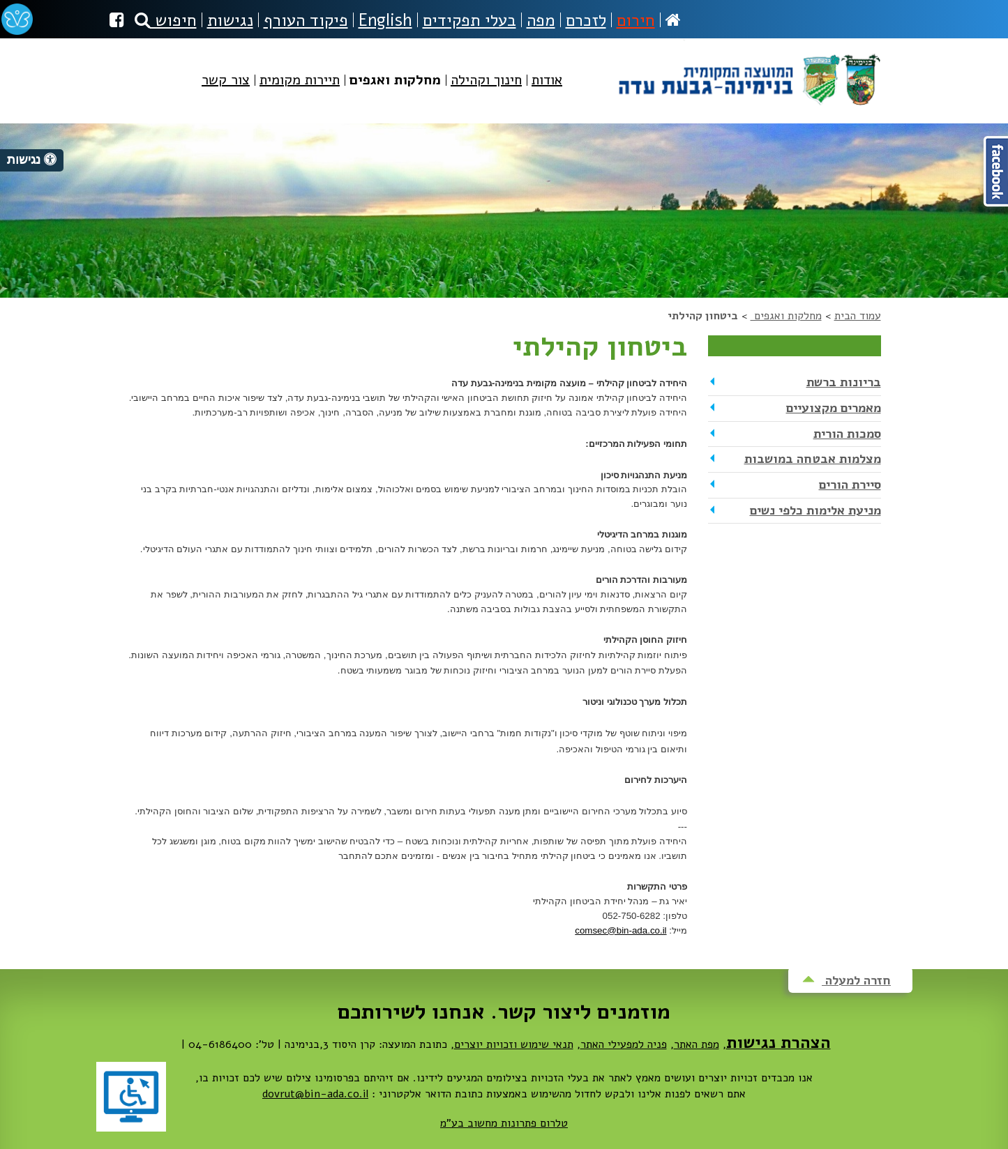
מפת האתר (696, 1044)
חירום (636, 20)
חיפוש (166, 20)
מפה (541, 20)
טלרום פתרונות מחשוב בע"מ (504, 1123)
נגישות (230, 20)
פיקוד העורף (306, 20)
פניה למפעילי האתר (623, 1044)
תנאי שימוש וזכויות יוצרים (513, 1044)
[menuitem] (547, 91)
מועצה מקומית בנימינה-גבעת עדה (748, 74)
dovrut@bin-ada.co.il (315, 1094)
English (385, 20)
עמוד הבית (857, 316)
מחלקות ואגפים (786, 316)
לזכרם (586, 20)
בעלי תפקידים (469, 20)
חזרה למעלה (846, 980)
